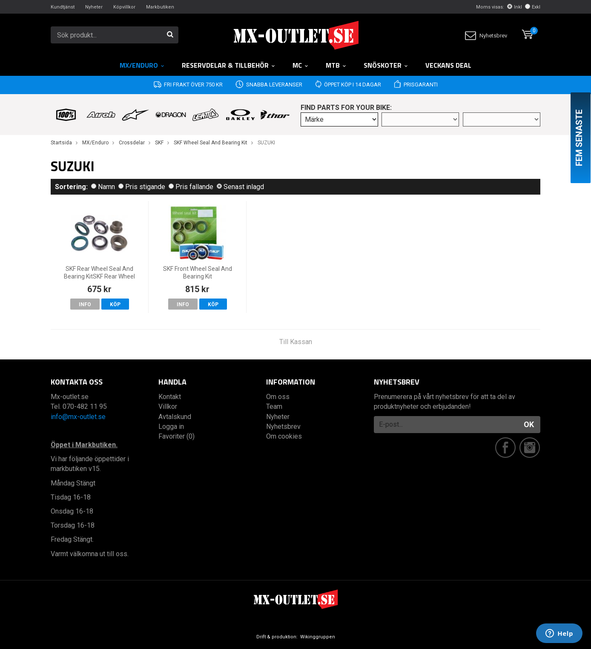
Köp (115, 304)
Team (274, 406)
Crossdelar (132, 143)
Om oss (278, 397)
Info (85, 304)
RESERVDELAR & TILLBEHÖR (228, 65)
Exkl (532, 7)
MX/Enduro (142, 65)
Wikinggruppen (317, 637)
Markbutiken (160, 7)
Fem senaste (579, 137)
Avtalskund (174, 417)
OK (529, 424)
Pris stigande (141, 187)
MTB (336, 65)
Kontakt (169, 397)
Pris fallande (191, 187)
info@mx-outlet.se (78, 417)
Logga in (171, 426)
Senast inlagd (240, 187)
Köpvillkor (124, 7)
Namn (103, 187)
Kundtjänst (63, 7)
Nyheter (94, 7)
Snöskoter (386, 65)
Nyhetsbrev (486, 35)
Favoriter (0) (176, 436)
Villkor (167, 406)
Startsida (61, 143)
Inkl (514, 7)
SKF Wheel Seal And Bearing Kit (210, 143)
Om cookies (284, 436)
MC (301, 65)
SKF (159, 143)
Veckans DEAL (448, 65)
